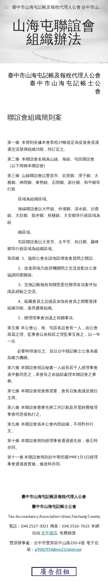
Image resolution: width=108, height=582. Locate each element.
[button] (6, 7)
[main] (54, 31)
